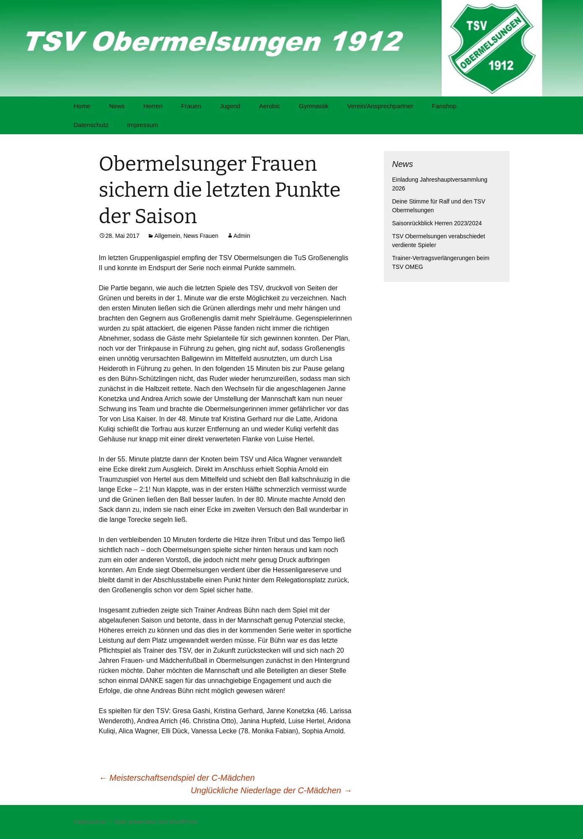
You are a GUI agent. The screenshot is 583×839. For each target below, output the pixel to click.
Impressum (142, 124)
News (117, 105)
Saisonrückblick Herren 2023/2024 (437, 223)
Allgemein (167, 235)
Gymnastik (314, 105)
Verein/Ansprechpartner (380, 105)
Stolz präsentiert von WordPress (156, 821)
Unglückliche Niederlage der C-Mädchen (271, 790)
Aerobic (269, 105)
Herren (153, 105)
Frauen (191, 105)
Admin (241, 235)
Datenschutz (91, 124)
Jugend (230, 105)
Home (82, 105)
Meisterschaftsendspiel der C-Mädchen (177, 777)
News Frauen (201, 235)
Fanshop (444, 105)
